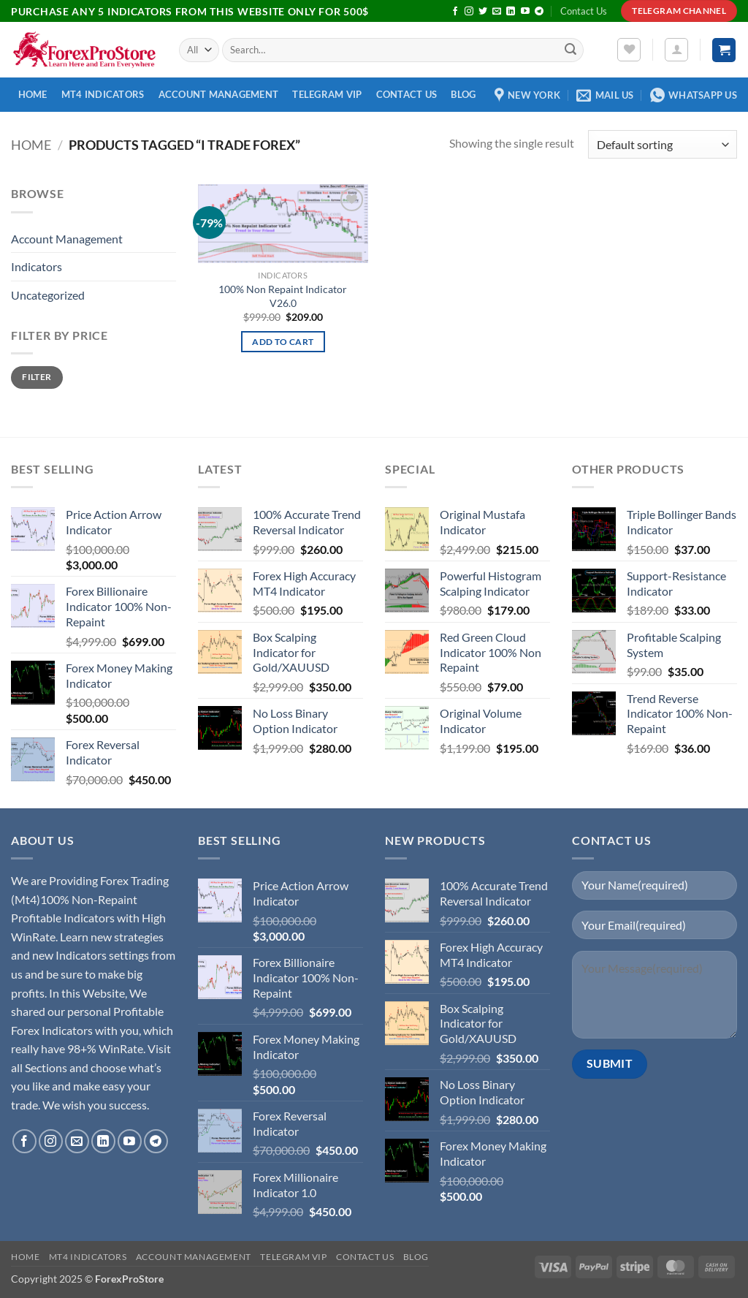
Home (32, 94)
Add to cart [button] (282, 341)
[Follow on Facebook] (455, 12)
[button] (676, 49)
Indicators (36, 266)
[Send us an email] (496, 12)
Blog (463, 94)
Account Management (219, 94)
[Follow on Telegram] (539, 12)
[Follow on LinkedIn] (510, 12)
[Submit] (570, 50)
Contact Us (583, 11)
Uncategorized (48, 295)
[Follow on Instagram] (469, 12)
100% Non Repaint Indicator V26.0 (282, 296)
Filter (36, 376)
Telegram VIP (327, 94)
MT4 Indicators (103, 94)
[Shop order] (662, 144)
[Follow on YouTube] (525, 12)
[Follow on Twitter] (482, 12)
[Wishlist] (629, 49)
